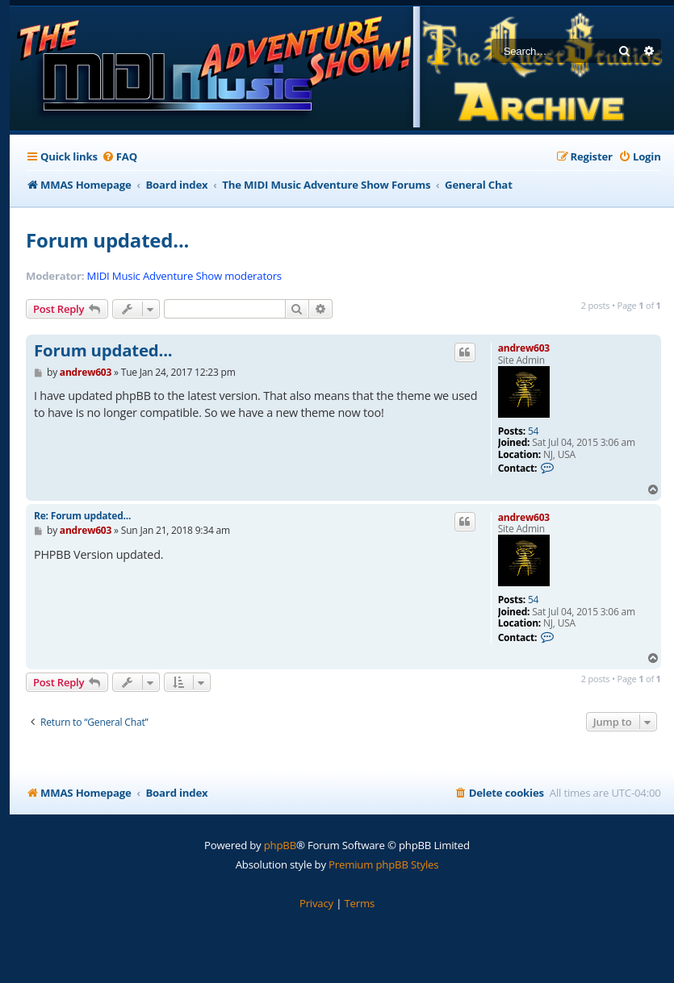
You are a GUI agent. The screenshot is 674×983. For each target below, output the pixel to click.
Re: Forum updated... (82, 516)
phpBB (280, 845)
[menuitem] (119, 157)
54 (533, 431)
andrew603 (524, 348)
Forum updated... (107, 240)
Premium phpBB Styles (383, 864)
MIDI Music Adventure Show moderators (184, 276)
